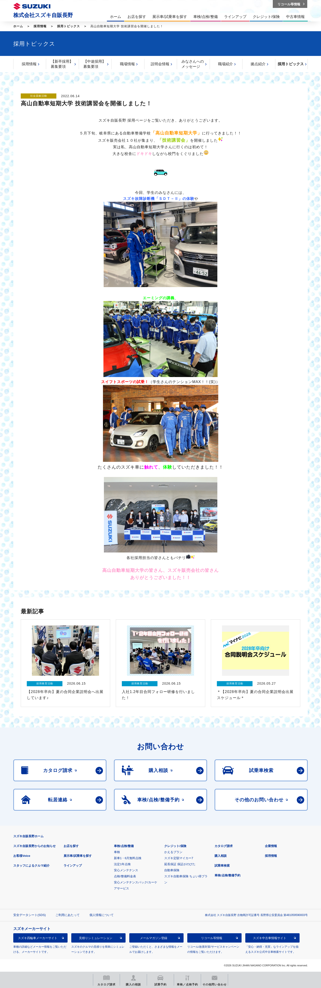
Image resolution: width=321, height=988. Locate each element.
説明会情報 (160, 64)
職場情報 (127, 64)
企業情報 (271, 846)
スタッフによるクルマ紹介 (31, 865)
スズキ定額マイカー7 (178, 858)
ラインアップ (73, 865)
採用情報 (40, 26)
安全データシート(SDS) (29, 915)
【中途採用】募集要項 (94, 64)
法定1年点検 (122, 864)
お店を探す (71, 846)
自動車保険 (171, 870)
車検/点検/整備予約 (227, 875)
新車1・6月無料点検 (127, 858)
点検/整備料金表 (125, 876)
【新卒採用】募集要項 (62, 64)
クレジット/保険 (175, 846)
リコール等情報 (211, 938)
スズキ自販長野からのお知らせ (34, 846)
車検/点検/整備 (124, 846)
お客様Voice (21, 856)
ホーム (18, 26)
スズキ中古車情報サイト (269, 938)
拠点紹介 (258, 64)
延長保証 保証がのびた (179, 864)
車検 (117, 852)
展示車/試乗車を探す (78, 856)
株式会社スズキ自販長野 (43, 15)
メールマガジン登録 (153, 938)
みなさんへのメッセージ (192, 64)
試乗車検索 (222, 865)
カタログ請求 (224, 846)
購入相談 (221, 856)
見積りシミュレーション (95, 938)
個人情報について (101, 915)
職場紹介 (225, 64)
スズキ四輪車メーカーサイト (37, 938)
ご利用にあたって (67, 915)
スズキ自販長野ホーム (28, 836)
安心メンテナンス (126, 870)
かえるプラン (173, 852)
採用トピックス (68, 26)
